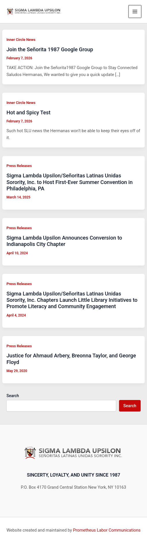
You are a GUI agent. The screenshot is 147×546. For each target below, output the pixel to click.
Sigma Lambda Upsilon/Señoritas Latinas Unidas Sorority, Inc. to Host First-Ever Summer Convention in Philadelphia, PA (69, 182)
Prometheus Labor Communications (106, 530)
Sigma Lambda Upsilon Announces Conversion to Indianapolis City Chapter (64, 241)
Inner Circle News (20, 39)
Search (12, 395)
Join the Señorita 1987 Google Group (49, 49)
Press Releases (19, 166)
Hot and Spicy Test (28, 112)
